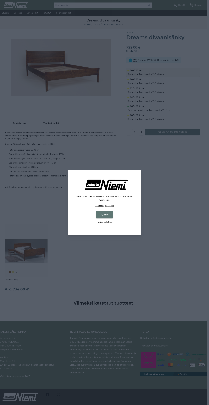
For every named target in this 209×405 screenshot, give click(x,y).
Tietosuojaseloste (104, 205)
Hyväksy (104, 214)
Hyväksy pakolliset (104, 222)
